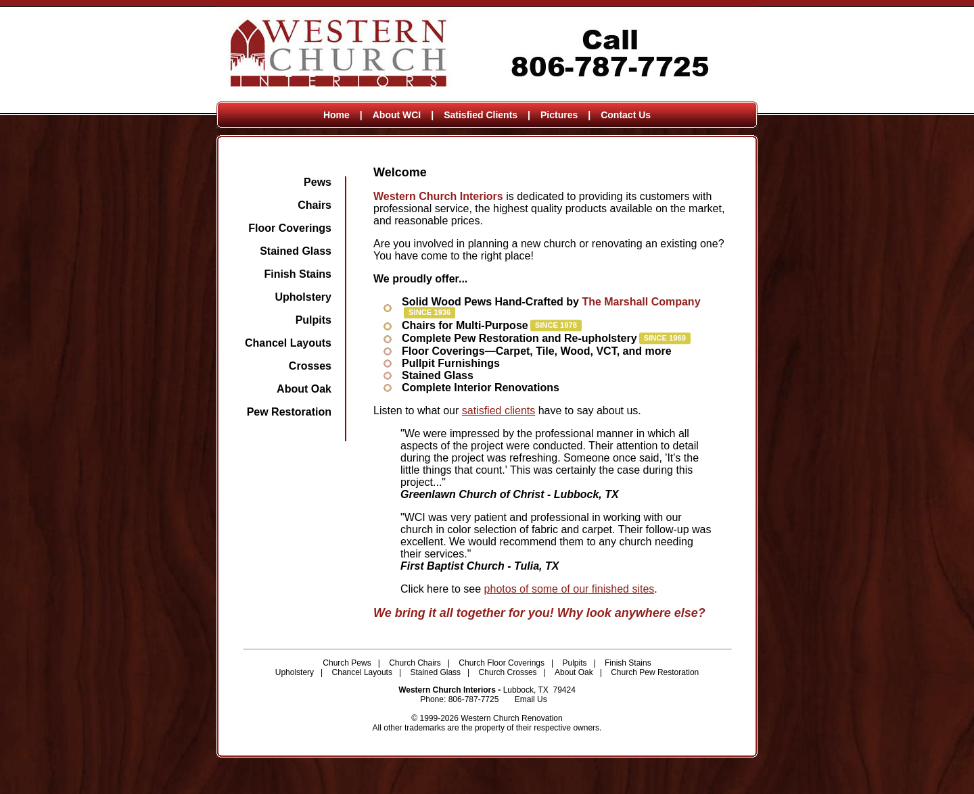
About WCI (397, 114)
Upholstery (303, 297)
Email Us (531, 699)
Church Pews (347, 663)
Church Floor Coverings (501, 663)
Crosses (310, 366)
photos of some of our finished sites (569, 589)
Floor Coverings (289, 228)
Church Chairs (415, 663)
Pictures (559, 114)
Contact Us (626, 114)
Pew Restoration (289, 412)
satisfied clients (499, 410)
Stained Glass (295, 251)
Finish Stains (297, 274)
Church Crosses (508, 672)
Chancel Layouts (288, 343)
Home (336, 114)
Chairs (314, 205)
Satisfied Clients (480, 114)
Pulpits (313, 320)
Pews (317, 182)
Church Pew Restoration (655, 672)
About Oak (304, 389)
